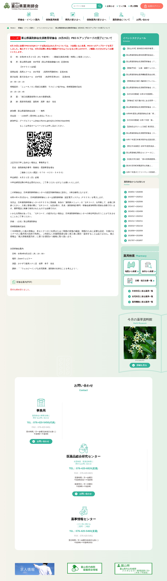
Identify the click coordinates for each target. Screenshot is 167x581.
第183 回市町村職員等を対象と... (139, 166)
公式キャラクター (75, 551)
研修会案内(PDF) (22, 282)
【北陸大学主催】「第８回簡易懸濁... (141, 159)
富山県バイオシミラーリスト (37, 523)
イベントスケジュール (44, 28)
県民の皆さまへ (29, 503)
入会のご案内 (73, 535)
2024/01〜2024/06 (135, 212)
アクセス (119, 533)
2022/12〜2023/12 (135, 216)
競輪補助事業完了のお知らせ (121, 559)
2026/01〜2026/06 (135, 192)
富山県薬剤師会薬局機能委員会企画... (141, 75)
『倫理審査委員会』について (80, 539)
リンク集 (122, 6)
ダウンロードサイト (33, 519)
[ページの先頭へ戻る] (83, 577)
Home (12, 28)
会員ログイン (154, 6)
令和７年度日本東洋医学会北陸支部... (141, 140)
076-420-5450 (41, 422)
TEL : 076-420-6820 (83, 422)
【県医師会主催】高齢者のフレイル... (141, 81)
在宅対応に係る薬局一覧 (140, 296)
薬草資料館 (27, 535)
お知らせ (110, 6)
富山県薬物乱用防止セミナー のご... (140, 153)
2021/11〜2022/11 (135, 221)
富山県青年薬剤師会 (76, 543)
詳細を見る (142, 365)
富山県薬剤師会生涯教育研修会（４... (141, 107)
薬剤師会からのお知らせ (33, 527)
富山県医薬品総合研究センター (81, 547)
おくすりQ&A (30, 511)
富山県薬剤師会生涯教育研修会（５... (141, 88)
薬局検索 (71, 507)
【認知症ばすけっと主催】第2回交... (140, 127)
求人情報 (134, 6)
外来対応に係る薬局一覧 (140, 291)
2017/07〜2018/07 (135, 241)
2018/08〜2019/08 (135, 236)
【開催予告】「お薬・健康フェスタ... (141, 68)
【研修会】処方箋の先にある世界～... (141, 101)
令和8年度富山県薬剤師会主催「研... (140, 114)
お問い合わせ (43, 448)
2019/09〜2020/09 (135, 231)
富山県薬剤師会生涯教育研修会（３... (141, 133)
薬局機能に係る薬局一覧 (140, 302)
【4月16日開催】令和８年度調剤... (140, 94)
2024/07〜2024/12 (135, 207)
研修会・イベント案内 (25, 28)
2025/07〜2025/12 (135, 197)
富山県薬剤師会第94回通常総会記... (140, 55)
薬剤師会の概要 (74, 531)
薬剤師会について (73, 527)
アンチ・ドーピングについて (37, 507)
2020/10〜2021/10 (135, 226)
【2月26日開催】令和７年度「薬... (140, 120)
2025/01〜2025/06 (135, 202)
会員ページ (70, 563)
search (101, 6)
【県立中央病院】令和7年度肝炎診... (140, 146)
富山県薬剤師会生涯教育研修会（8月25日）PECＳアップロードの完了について (82, 28)
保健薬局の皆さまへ (31, 515)
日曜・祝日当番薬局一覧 (78, 511)
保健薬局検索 (71, 503)
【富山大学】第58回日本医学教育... (140, 49)
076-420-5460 (126, 422)
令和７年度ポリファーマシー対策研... (141, 172)
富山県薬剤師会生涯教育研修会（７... (141, 62)
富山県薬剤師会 (21, 6)
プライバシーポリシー (32, 539)
